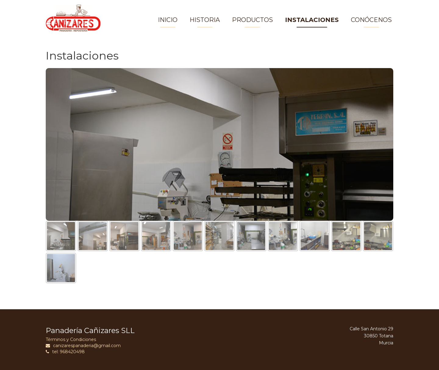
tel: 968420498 (65, 351)
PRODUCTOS (252, 20)
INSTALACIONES (312, 20)
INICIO (167, 20)
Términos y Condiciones (71, 339)
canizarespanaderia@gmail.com (83, 345)
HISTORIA (205, 20)
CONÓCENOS (371, 20)
